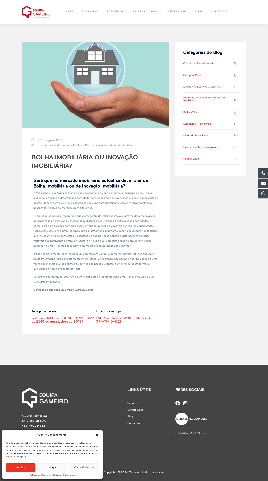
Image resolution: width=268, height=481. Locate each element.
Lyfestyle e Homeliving (197, 124)
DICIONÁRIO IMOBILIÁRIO (202, 87)
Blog (130, 416)
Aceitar (20, 467)
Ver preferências (84, 467)
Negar (52, 467)
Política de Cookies (40, 475)
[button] (97, 435)
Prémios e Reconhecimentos (201, 147)
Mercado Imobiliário (104, 145)
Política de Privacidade (63, 475)
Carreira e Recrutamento (198, 63)
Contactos (133, 423)
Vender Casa (125, 145)
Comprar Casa (192, 75)
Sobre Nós (133, 403)
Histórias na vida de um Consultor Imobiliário (63, 145)
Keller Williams (192, 112)
